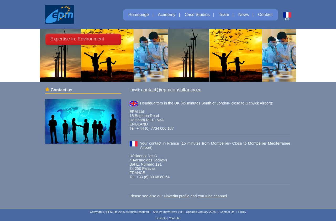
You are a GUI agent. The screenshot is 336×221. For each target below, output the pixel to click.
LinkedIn (160, 218)
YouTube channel (212, 196)
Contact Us (227, 211)
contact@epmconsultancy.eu (171, 89)
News (243, 14)
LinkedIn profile (177, 196)
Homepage (138, 14)
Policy (242, 211)
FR (287, 18)
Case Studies (197, 14)
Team (224, 14)
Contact (265, 14)
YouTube (175, 218)
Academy (167, 14)
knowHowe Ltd (172, 211)
